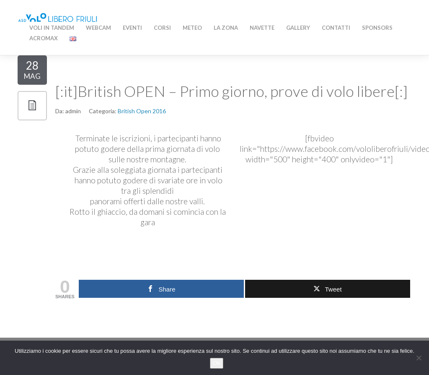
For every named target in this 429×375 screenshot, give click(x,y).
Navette (262, 27)
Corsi (162, 27)
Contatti (336, 27)
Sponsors (377, 27)
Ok (216, 363)
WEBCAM (98, 27)
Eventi (132, 27)
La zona (226, 27)
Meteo (192, 27)
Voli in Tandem (51, 27)
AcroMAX (43, 38)
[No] (418, 358)
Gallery (298, 27)
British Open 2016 (142, 111)
